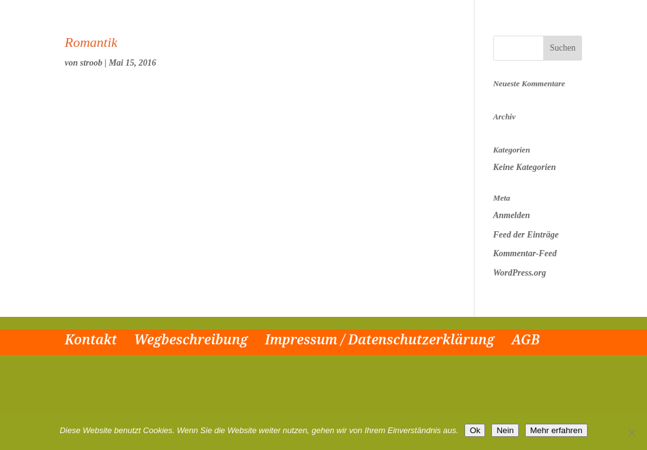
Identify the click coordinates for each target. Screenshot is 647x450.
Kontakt (91, 339)
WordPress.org (519, 273)
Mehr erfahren (556, 430)
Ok (474, 430)
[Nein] (631, 432)
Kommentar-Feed (525, 253)
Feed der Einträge (526, 234)
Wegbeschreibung (191, 339)
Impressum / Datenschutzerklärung (379, 339)
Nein (504, 430)
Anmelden (511, 215)
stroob (91, 63)
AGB (525, 339)
